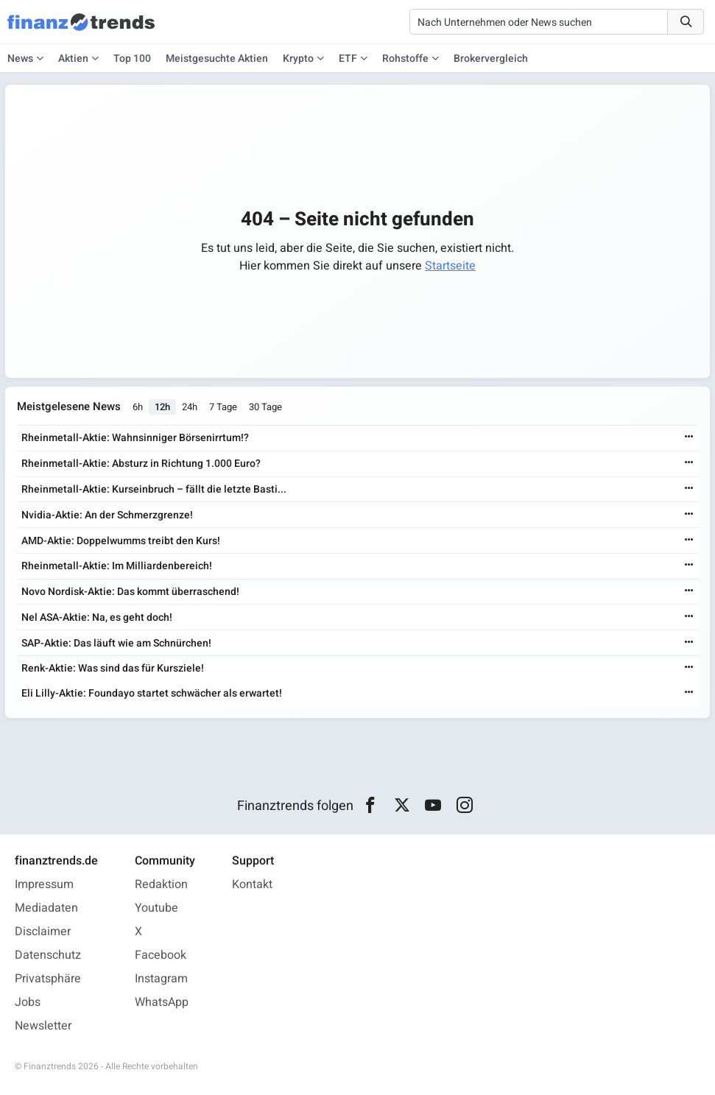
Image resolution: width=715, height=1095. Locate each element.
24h (189, 407)
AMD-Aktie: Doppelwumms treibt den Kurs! (120, 541)
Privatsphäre (48, 978)
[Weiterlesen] (689, 438)
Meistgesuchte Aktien (217, 58)
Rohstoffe (405, 58)
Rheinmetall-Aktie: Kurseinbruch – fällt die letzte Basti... (153, 489)
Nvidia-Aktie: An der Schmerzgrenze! (107, 515)
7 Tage (223, 407)
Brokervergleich (491, 58)
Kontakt (252, 884)
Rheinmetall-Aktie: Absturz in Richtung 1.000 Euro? (141, 463)
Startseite (450, 266)
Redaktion (161, 884)
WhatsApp (162, 1002)
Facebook (160, 955)
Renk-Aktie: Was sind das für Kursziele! (112, 668)
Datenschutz (48, 955)
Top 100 (132, 58)
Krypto (298, 58)
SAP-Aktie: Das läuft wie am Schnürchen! (116, 643)
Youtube (156, 908)
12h (162, 407)
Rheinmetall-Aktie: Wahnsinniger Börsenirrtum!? (135, 438)
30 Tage (265, 407)
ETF (348, 58)
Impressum (44, 884)
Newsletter (43, 1026)
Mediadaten (46, 908)
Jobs (27, 1002)
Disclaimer (43, 931)
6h (138, 407)
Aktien (73, 58)
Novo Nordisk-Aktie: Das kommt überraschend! (130, 591)
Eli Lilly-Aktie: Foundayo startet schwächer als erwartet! (151, 693)
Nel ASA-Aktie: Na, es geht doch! (96, 617)
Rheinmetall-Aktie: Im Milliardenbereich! (116, 566)
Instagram (161, 978)
